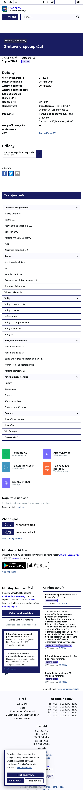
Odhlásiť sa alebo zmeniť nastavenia (21, 614)
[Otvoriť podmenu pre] (77, 197)
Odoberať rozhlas (21, 602)
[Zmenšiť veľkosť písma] (48, 2)
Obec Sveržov (49, 779)
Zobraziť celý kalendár (12, 528)
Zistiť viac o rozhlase (21, 609)
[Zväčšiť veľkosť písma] (52, 2)
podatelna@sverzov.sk (41, 744)
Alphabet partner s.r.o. (54, 776)
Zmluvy (25, 51)
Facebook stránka (41, 747)
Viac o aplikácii (9, 561)
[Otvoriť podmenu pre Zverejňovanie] (77, 192)
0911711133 (41, 741)
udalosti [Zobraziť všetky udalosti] (20, 497)
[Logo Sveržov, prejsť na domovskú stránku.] (41, 9)
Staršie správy (10, 658)
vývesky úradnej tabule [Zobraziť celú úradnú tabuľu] (68, 678)
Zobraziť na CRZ (47, 122)
